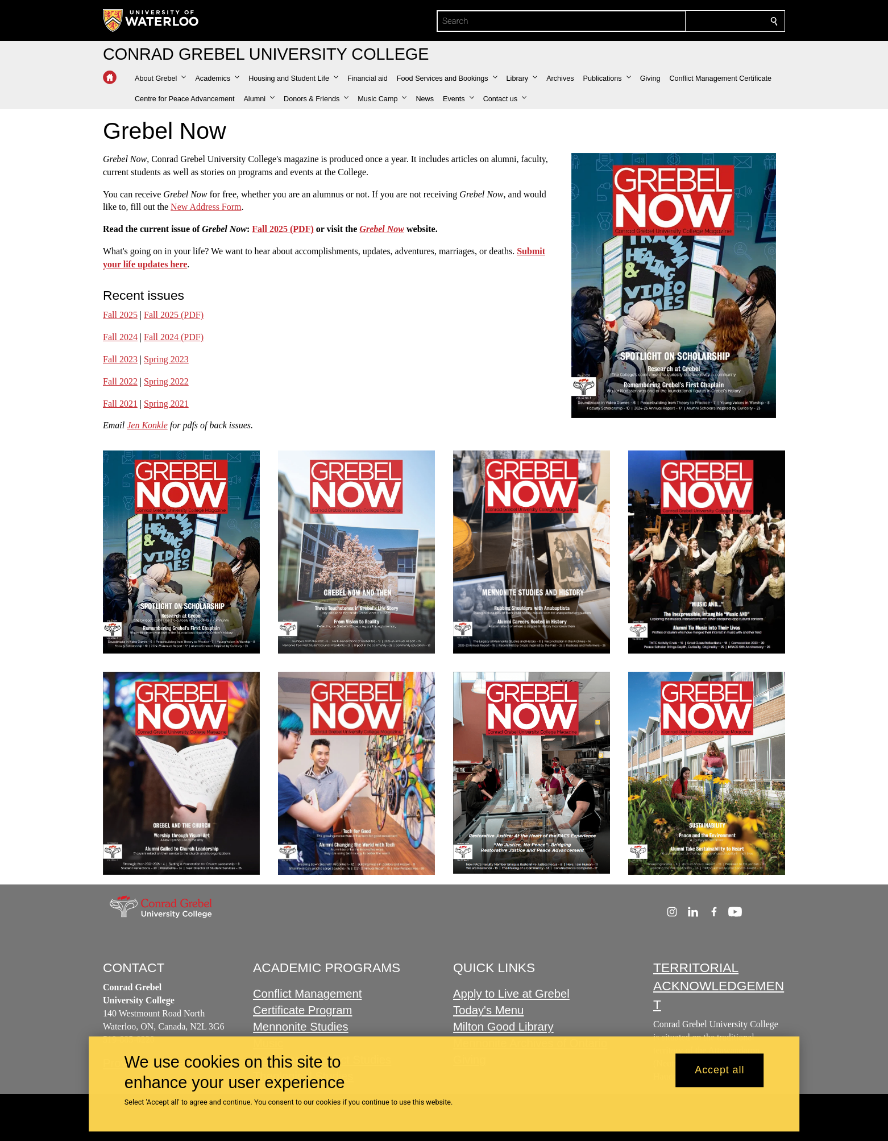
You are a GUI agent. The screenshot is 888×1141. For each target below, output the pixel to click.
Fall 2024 (120, 337)
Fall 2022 (120, 381)
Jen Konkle (147, 425)
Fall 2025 (120, 315)
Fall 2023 (120, 359)
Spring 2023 (166, 359)
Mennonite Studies (300, 1026)
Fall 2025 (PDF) (282, 229)
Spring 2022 (166, 381)
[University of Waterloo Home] (151, 20)
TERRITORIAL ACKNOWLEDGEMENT (718, 986)
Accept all (719, 1070)
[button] (160, 78)
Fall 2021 (120, 403)
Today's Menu (488, 1010)
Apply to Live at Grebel (511, 994)
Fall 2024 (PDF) (174, 337)
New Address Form (206, 207)
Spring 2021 (166, 403)
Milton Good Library (503, 1026)
